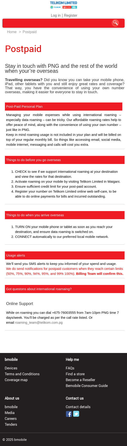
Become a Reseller (80, 379)
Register (70, 15)
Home (12, 32)
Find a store (75, 373)
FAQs (70, 368)
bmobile (11, 406)
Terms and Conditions (22, 373)
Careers (11, 418)
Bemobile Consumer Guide (87, 385)
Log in (56, 15)
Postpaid (30, 32)
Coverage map (16, 379)
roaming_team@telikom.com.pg (39, 322)
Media (10, 412)
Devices (11, 368)
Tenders (11, 424)
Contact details (78, 406)
